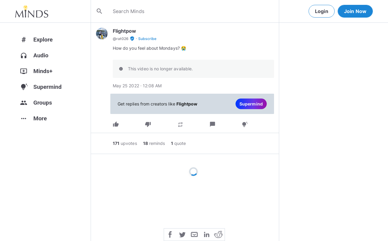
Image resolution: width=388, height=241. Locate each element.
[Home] (31, 11)
